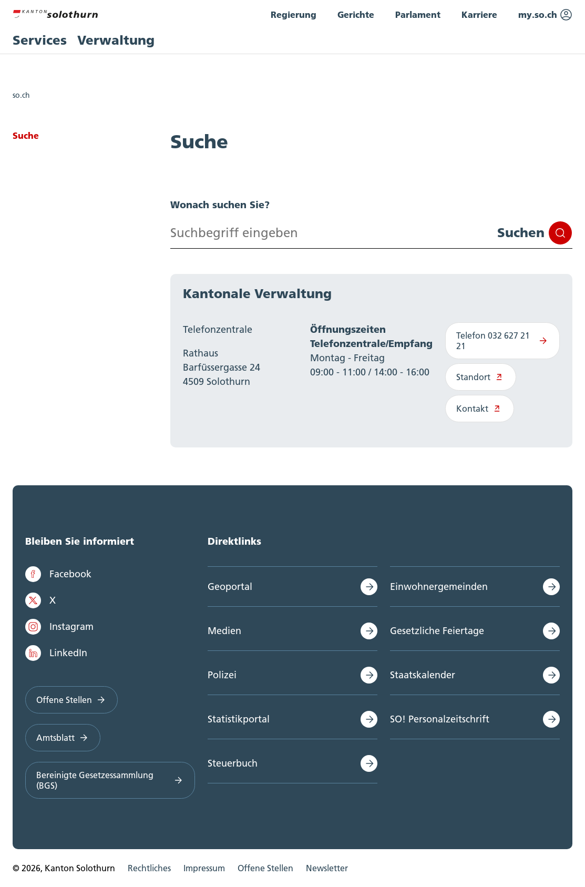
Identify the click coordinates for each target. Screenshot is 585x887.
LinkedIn (56, 653)
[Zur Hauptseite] (55, 12)
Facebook (58, 574)
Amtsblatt (62, 737)
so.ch (21, 95)
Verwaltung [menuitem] (116, 40)
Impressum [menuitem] (204, 868)
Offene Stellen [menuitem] (265, 868)
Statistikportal (239, 719)
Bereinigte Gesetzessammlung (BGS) (110, 780)
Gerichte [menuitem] (355, 14)
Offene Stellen (71, 700)
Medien (224, 631)
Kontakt (479, 408)
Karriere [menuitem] (479, 14)
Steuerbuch (233, 763)
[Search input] (371, 233)
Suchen (534, 232)
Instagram (59, 627)
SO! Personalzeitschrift (439, 719)
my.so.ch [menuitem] (545, 14)
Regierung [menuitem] (293, 14)
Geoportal (230, 586)
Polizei (222, 675)
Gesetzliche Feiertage (437, 631)
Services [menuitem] (40, 40)
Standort (480, 377)
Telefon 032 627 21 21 (502, 340)
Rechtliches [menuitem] (149, 868)
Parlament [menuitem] (417, 14)
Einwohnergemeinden (439, 586)
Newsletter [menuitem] (327, 868)
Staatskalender (422, 675)
